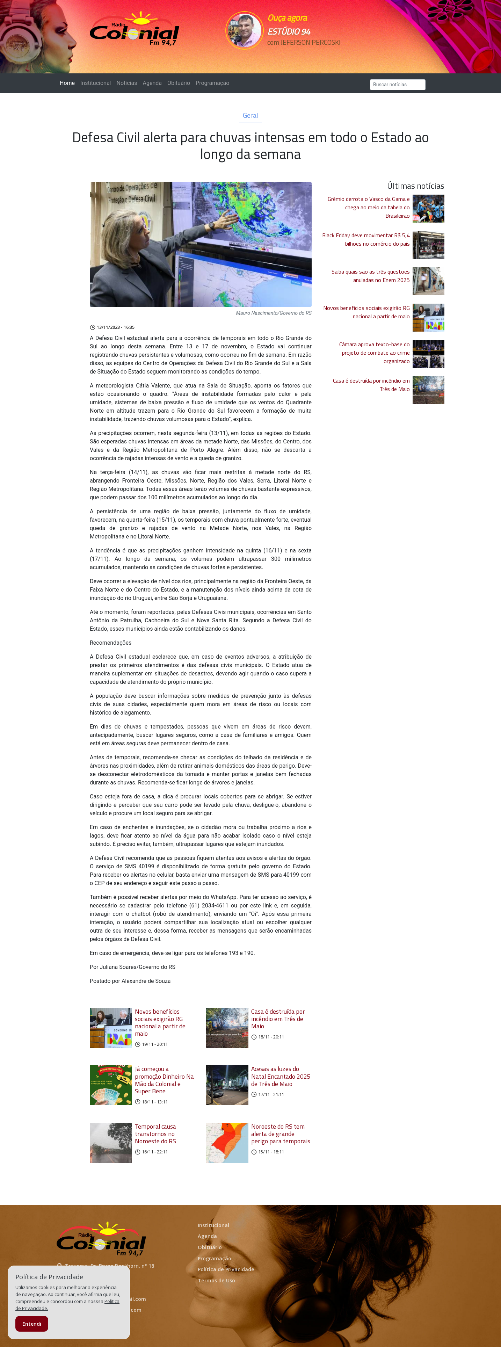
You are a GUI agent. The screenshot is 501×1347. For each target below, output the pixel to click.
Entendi (31, 1323)
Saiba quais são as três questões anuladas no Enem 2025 (371, 275)
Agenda (152, 83)
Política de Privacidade (226, 1269)
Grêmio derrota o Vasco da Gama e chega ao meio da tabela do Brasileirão (369, 207)
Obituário (178, 83)
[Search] (398, 84)
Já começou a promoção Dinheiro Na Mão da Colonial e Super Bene (164, 1079)
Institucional (95, 83)
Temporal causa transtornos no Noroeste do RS (155, 1134)
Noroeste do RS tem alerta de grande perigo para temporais (280, 1134)
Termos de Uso (216, 1280)
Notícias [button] (127, 83)
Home (69, 82)
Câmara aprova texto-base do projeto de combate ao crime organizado (374, 352)
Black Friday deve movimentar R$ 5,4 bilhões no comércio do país (366, 239)
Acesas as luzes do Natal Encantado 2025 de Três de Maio (281, 1076)
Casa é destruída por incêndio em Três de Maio (278, 1019)
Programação (212, 83)
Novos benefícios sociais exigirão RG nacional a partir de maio (160, 1022)
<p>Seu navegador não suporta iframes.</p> (298, 55)
